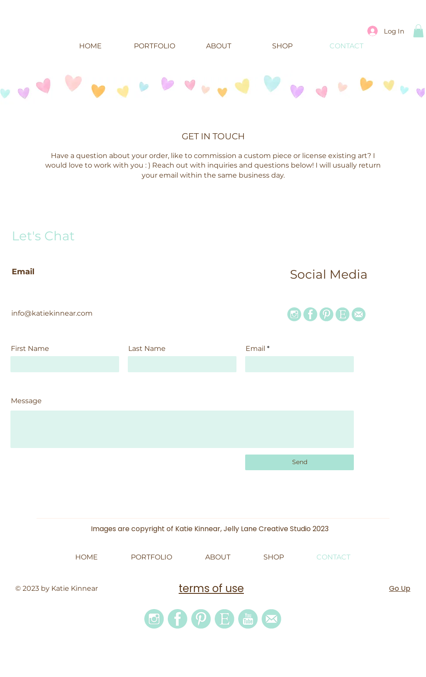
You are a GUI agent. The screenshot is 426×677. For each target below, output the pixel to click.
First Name (30, 348)
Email (255, 348)
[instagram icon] (294, 314)
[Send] (299, 462)
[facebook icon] (310, 314)
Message (26, 400)
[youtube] (248, 619)
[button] (418, 30)
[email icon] (359, 314)
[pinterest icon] (326, 314)
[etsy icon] (342, 314)
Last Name (147, 348)
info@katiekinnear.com (52, 313)
